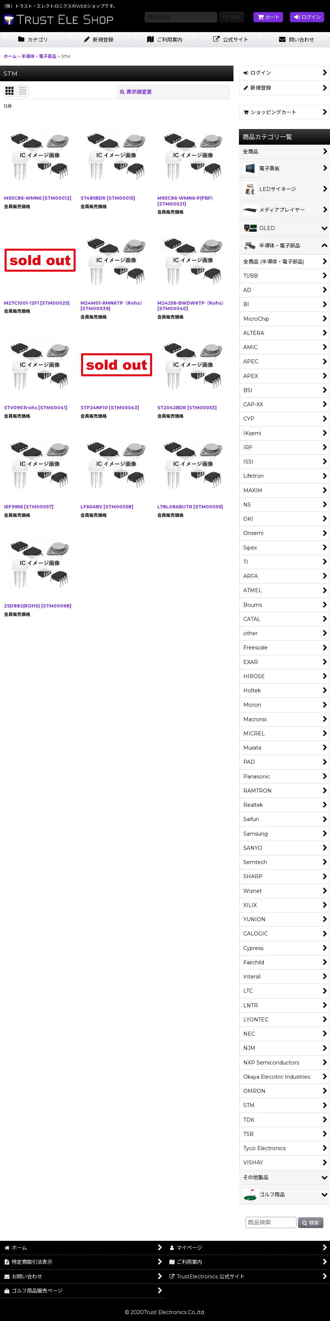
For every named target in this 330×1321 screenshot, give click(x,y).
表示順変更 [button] (136, 92)
